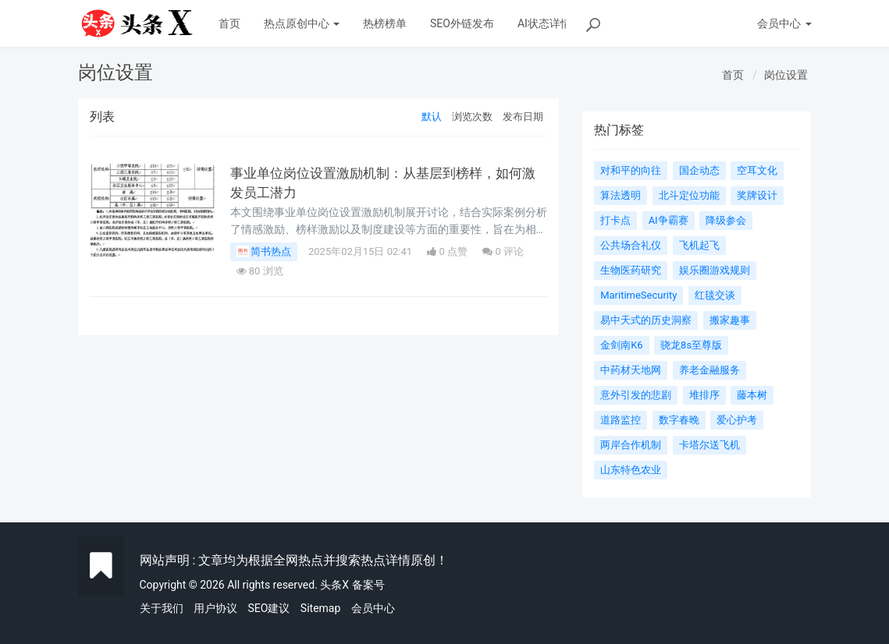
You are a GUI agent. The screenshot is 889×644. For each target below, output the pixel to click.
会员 (784, 23)
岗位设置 (786, 75)
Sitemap (320, 608)
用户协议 (215, 608)
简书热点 (263, 252)
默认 (431, 116)
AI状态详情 (544, 23)
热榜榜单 (385, 23)
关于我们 (161, 608)
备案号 (368, 585)
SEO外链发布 (462, 23)
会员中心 (373, 608)
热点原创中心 (302, 23)
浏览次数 (472, 116)
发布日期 (523, 116)
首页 (229, 23)
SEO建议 (268, 608)
